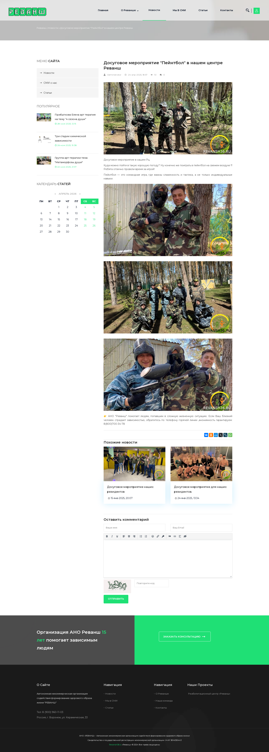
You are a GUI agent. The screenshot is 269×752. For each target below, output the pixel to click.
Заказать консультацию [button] (184, 636)
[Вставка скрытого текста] (185, 536)
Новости (154, 10)
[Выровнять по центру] (129, 536)
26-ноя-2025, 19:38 (66, 145)
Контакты (226, 10)
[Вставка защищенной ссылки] (163, 536)
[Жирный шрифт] (106, 536)
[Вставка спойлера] (180, 536)
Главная (103, 10)
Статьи (203, 10)
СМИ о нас (50, 82)
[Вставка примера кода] (174, 536)
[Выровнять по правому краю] (134, 536)
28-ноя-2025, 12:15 (65, 123)
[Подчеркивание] (117, 536)
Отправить (116, 598)
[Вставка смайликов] (152, 536)
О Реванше (128, 10)
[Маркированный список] (140, 536)
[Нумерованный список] (146, 536)
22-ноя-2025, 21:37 (66, 167)
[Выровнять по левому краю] (123, 536)
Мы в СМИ (179, 10)
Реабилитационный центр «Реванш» (209, 693)
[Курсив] (112, 536)
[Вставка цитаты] (169, 536)
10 (155, 74)
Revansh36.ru (115, 744)
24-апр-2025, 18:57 (137, 74)
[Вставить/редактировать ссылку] (157, 536)
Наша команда (164, 700)
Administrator (114, 74)
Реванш (41, 28)
